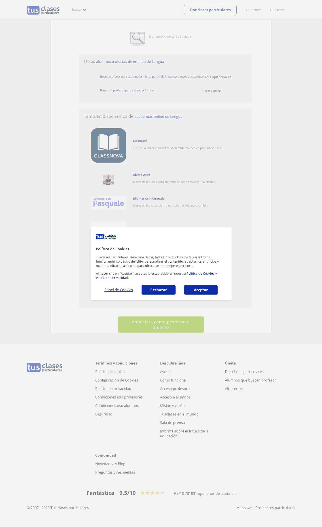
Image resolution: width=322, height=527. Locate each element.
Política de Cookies (200, 273)
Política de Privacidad (112, 278)
